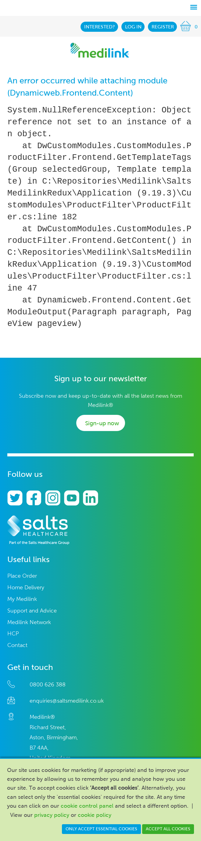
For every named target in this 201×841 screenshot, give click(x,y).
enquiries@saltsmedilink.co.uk (67, 701)
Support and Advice (32, 611)
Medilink (99, 50)
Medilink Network (29, 622)
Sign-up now (102, 423)
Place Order (22, 576)
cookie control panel (87, 806)
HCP (13, 634)
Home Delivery (25, 588)
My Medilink (22, 599)
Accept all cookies (168, 829)
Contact (17, 645)
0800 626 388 (48, 685)
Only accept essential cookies (101, 829)
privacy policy (51, 815)
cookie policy (94, 815)
